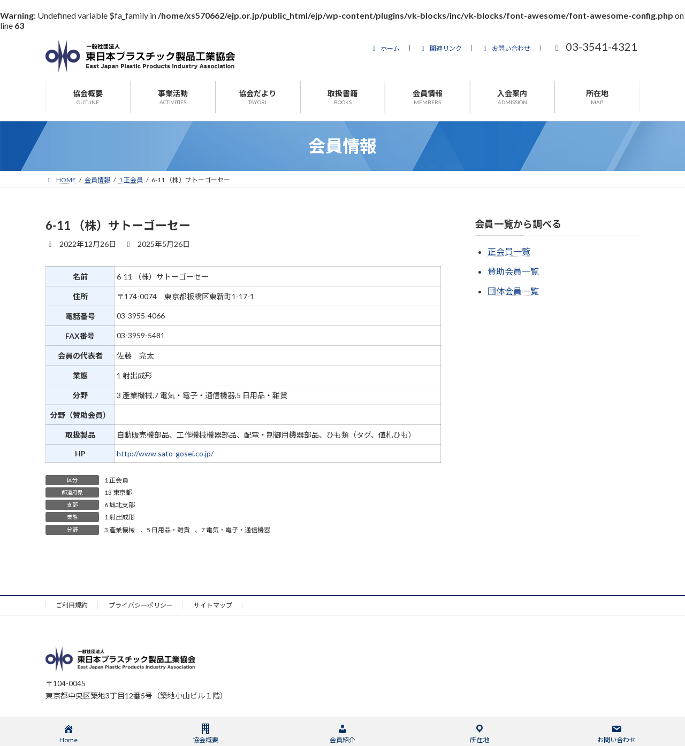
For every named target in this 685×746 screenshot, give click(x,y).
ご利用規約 (72, 605)
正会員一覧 (509, 251)
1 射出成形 (119, 517)
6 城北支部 (119, 505)
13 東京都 (118, 492)
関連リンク (440, 48)
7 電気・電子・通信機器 (235, 530)
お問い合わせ (505, 48)
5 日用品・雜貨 (168, 530)
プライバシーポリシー (141, 605)
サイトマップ (213, 605)
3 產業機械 (119, 530)
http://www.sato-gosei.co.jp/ (165, 453)
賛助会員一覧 (513, 271)
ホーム (385, 48)
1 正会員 (116, 480)
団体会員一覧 (513, 291)
